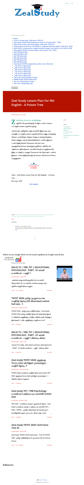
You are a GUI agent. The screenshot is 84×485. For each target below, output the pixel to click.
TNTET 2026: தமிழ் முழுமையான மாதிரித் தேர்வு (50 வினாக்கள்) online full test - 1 (30, 301)
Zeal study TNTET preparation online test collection (33, 64)
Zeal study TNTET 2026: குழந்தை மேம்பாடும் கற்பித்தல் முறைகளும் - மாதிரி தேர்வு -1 (29, 363)
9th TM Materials (20, 56)
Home (16, 38)
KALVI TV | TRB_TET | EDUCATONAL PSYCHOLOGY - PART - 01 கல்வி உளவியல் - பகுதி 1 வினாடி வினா (30, 335)
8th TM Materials (20, 60)
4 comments (18, 352)
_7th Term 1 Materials (22, 66)
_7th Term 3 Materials (22, 74)
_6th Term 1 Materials (22, 68)
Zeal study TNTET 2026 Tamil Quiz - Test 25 (30, 426)
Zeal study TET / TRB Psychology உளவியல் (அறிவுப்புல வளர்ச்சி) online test (31, 393)
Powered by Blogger (42, 479)
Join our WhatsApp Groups (24, 81)
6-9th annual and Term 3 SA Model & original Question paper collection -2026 (43, 46)
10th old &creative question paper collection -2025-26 (34, 44)
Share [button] (64, 120)
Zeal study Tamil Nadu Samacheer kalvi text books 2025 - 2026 (37, 42)
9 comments (18, 383)
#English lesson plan (67, 128)
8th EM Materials (20, 62)
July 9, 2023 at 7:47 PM (26, 226)
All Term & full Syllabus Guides (26, 78)
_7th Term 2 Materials (22, 72)
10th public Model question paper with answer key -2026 (35, 50)
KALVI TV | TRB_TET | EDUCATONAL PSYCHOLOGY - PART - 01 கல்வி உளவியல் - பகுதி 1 (30, 270)
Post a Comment (19, 290)
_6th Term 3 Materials (22, 76)
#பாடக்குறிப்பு (66, 133)
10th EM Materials (20, 54)
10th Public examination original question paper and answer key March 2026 (43, 48)
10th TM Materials (21, 52)
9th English (34, 184)
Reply (16, 230)
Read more (49, 290)
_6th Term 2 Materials (22, 70)
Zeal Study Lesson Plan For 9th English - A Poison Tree (71, 136)
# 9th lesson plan (66, 126)
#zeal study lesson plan (67, 132)
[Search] (67, 3)
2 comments (18, 324)
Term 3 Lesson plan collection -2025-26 (28, 40)
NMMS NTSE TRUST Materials (25, 79)
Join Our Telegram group (23, 83)
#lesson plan (65, 130)
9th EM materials (20, 58)
